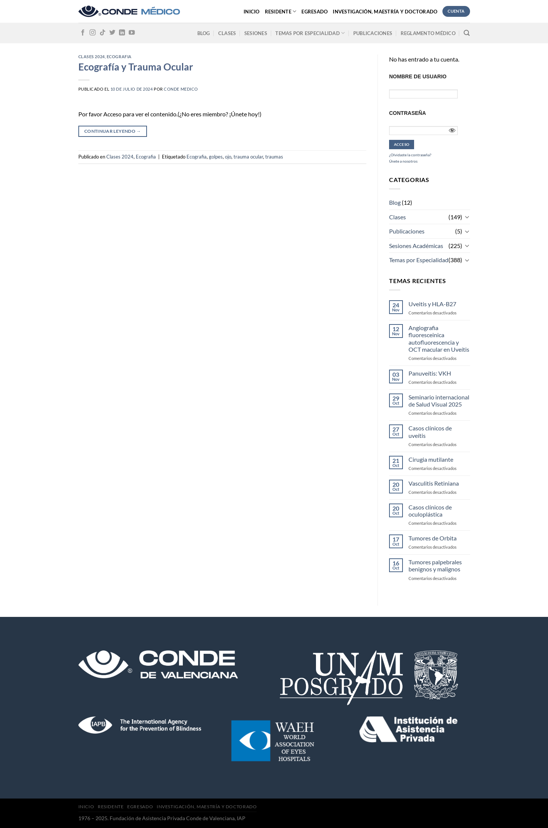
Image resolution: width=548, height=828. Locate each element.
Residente (281, 11)
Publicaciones (372, 33)
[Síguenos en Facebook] (83, 32)
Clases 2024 (91, 56)
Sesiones (255, 33)
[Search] (467, 33)
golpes (216, 157)
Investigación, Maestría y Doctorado (385, 12)
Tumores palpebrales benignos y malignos (435, 565)
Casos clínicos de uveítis (430, 431)
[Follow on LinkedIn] (122, 32)
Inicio (252, 12)
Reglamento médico (428, 33)
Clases (227, 33)
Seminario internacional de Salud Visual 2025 (438, 400)
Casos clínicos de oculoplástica (430, 511)
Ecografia (119, 56)
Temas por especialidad (310, 33)
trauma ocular (248, 157)
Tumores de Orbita (432, 538)
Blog (203, 33)
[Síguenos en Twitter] (112, 32)
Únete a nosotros (403, 161)
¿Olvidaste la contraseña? (410, 155)
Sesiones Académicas (416, 245)
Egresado (314, 12)
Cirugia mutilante (430, 459)
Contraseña (407, 113)
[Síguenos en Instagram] (92, 32)
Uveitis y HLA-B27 (432, 303)
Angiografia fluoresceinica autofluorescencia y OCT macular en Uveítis (438, 338)
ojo (228, 157)
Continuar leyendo (112, 131)
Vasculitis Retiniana (433, 483)
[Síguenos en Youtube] (132, 32)
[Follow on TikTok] (103, 32)
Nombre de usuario (418, 76)
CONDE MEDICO (181, 89)
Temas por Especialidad (418, 259)
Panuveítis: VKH (429, 373)
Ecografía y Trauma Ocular (135, 66)
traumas (274, 157)
